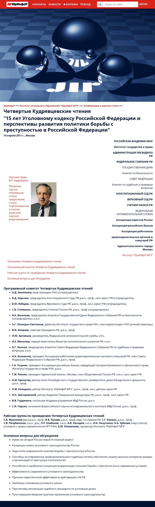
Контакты (39, 4)
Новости (55, 4)
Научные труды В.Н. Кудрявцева (18, 178)
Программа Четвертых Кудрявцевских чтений (34, 261)
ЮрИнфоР (9, 105)
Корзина (70, 4)
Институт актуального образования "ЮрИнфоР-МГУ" (49, 105)
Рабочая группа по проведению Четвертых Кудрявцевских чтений (46, 272)
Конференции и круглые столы (101, 105)
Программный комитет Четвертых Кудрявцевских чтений (41, 267)
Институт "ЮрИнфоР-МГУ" (137, 255)
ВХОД (85, 4)
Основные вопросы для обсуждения (28, 278)
